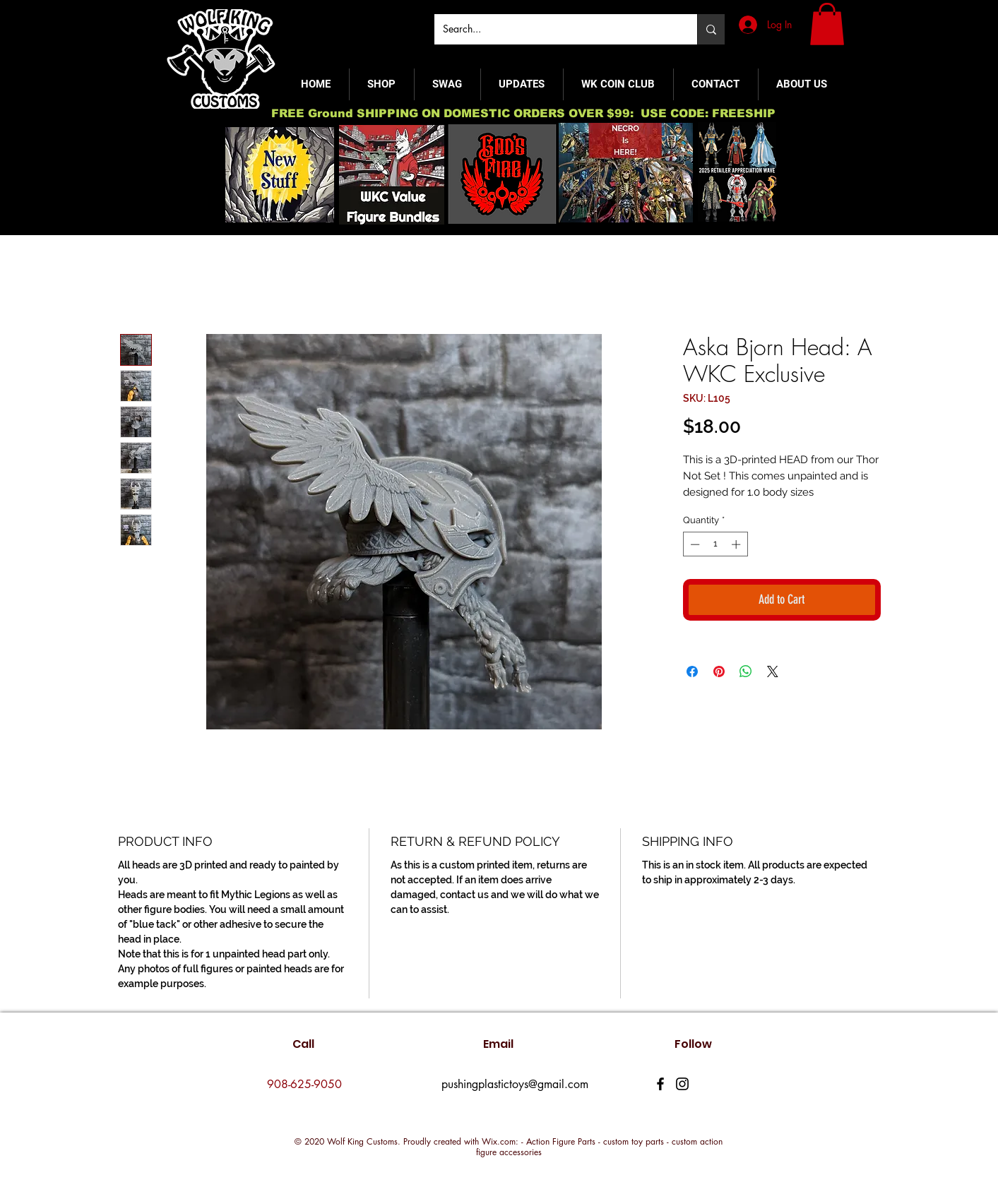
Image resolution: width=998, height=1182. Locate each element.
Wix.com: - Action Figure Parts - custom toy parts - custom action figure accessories (599, 1147)
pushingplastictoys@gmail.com (514, 1084)
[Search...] (555, 29)
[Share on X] (772, 671)
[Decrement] (693, 544)
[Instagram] (682, 1083)
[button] (827, 24)
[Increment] (737, 544)
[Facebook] (660, 1083)
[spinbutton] (715, 544)
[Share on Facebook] (692, 671)
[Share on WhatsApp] (745, 671)
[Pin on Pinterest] (719, 671)
